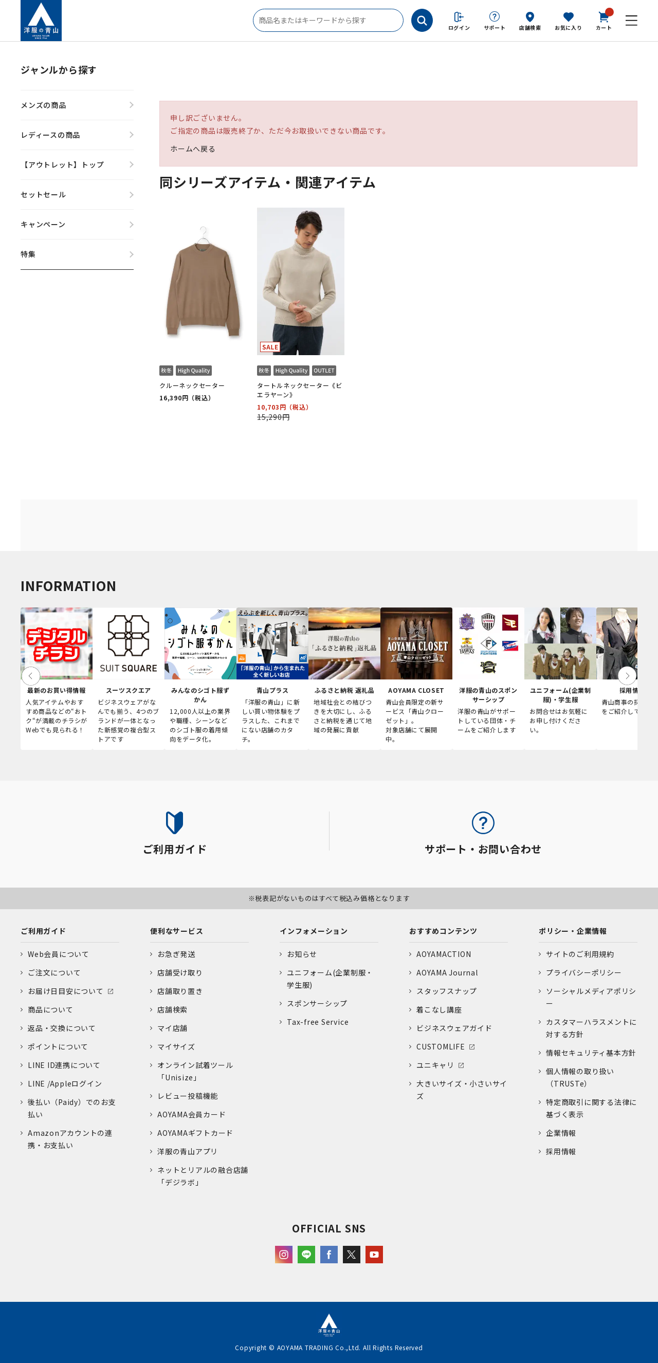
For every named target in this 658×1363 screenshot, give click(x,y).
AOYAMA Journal (447, 972)
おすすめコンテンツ (443, 931)
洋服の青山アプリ (187, 1151)
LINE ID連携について (64, 1065)
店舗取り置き (180, 991)
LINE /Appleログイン (65, 1083)
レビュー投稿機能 (187, 1096)
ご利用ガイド (43, 931)
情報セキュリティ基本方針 (591, 1052)
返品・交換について (62, 1028)
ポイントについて (58, 1046)
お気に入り (568, 27)
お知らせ (302, 954)
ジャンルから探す (59, 69)
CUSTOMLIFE (440, 1046)
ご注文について (54, 972)
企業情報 (561, 1133)
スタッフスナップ (446, 991)
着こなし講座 (439, 1009)
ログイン (459, 27)
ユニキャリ (435, 1065)
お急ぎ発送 (176, 954)
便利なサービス (176, 931)
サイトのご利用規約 (580, 954)
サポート (495, 27)
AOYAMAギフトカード (195, 1133)
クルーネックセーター (192, 385)
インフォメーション (314, 931)
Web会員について (58, 954)
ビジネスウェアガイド (454, 1028)
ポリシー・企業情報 (573, 931)
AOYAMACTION (443, 954)
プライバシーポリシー (584, 972)
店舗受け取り (180, 972)
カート (604, 20)
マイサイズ (176, 1046)
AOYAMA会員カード (191, 1114)
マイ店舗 (172, 1028)
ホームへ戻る (193, 148)
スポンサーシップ (317, 1003)
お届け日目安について (66, 991)
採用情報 (561, 1151)
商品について (51, 1009)
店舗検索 (530, 27)
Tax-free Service (318, 1022)
